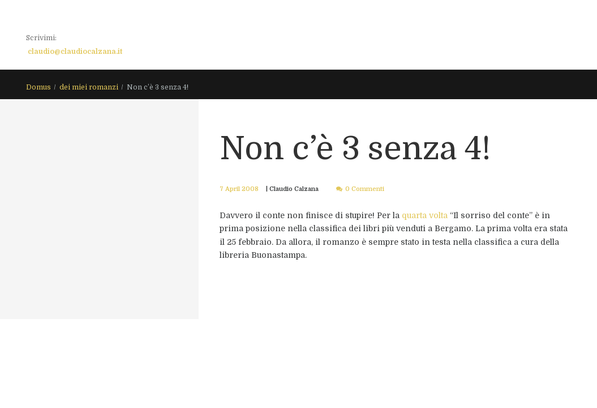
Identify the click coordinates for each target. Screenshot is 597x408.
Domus (38, 87)
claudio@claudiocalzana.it (75, 52)
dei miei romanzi (88, 87)
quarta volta (426, 215)
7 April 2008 (239, 189)
